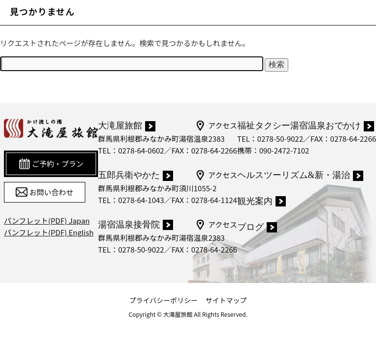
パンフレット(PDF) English (49, 232)
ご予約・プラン (51, 164)
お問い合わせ (44, 192)
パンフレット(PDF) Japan (47, 220)
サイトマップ (226, 300)
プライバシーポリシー (163, 300)
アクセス (216, 125)
